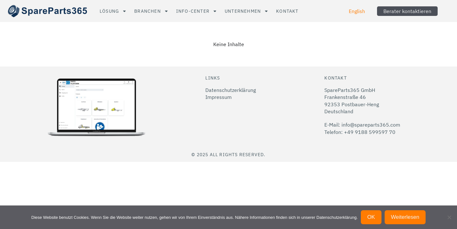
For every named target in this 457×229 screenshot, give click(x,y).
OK (371, 217)
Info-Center (196, 11)
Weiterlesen (405, 217)
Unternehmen (246, 11)
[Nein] (449, 217)
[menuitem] (357, 11)
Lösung (113, 11)
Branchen (151, 11)
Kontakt (287, 11)
